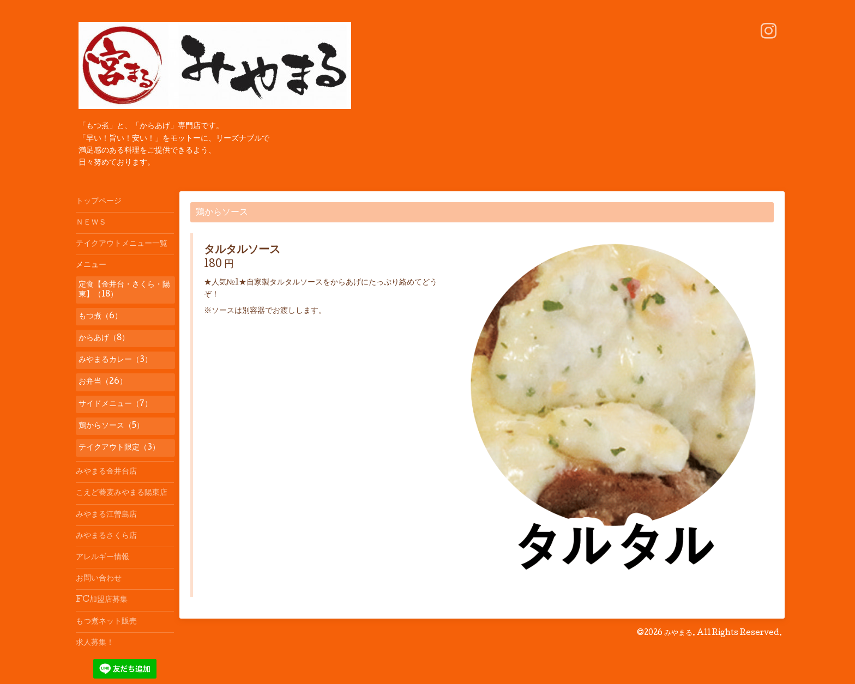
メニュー (91, 265)
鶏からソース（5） (111, 426)
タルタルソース (242, 251)
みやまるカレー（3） (115, 360)
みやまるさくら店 (106, 536)
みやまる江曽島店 (106, 515)
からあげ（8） (104, 338)
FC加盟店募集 (102, 600)
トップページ (99, 201)
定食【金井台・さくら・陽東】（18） (124, 290)
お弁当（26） (103, 382)
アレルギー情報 (102, 557)
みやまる (678, 633)
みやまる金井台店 (106, 472)
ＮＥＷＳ (91, 223)
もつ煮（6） (100, 316)
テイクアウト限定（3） (119, 448)
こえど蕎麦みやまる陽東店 (121, 493)
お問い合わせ (99, 578)
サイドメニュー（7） (115, 404)
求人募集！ (95, 643)
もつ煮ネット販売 (106, 622)
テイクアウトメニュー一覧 (121, 244)
